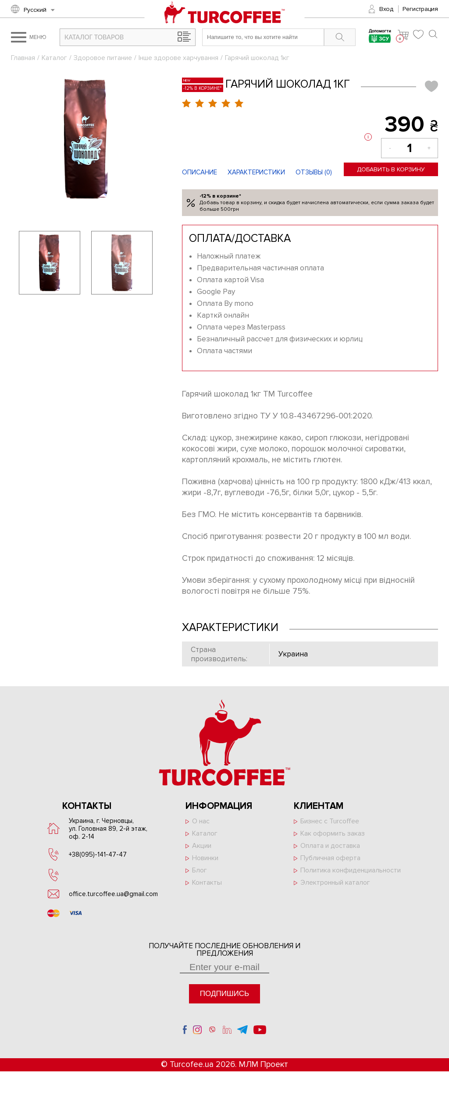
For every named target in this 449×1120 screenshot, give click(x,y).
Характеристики (256, 172)
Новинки (205, 858)
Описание (199, 172)
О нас (201, 821)
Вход (386, 9)
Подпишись (224, 993)
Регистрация (420, 9)
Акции (201, 845)
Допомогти (380, 37)
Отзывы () (314, 172)
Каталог (54, 57)
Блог (199, 870)
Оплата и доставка (330, 845)
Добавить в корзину (391, 169)
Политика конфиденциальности (350, 870)
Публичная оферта (330, 858)
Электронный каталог (335, 882)
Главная (23, 57)
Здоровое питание (103, 57)
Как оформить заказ (332, 833)
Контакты (207, 882)
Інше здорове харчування (178, 57)
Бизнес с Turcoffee (329, 821)
